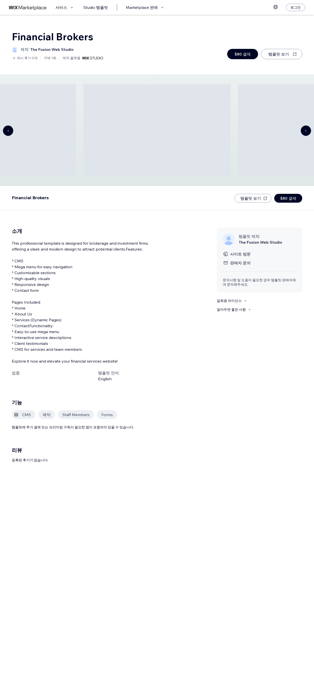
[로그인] (295, 7)
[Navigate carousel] (8, 131)
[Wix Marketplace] (28, 7)
